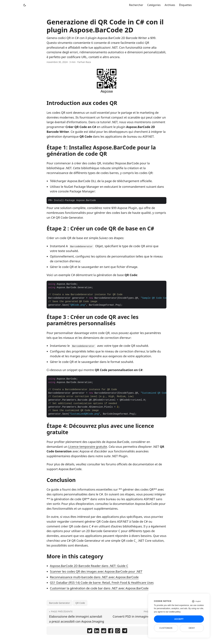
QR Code (80, 602)
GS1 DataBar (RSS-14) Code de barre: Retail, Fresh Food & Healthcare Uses (102, 583)
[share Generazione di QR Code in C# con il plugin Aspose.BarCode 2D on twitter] (89, 631)
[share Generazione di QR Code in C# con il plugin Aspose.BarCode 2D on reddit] (103, 631)
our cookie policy (173, 612)
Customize (166, 628)
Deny (192, 628)
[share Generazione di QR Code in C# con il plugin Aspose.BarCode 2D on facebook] (110, 631)
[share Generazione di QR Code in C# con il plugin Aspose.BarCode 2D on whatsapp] (117, 631)
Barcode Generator (59, 602)
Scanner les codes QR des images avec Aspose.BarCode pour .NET (96, 571)
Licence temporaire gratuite (87, 447)
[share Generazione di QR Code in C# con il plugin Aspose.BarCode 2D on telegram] (124, 631)
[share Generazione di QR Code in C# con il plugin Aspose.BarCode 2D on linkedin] (96, 631)
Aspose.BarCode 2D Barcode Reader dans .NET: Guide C (89, 566)
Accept (179, 619)
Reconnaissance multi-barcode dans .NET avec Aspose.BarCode (94, 577)
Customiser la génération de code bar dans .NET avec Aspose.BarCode (99, 588)
